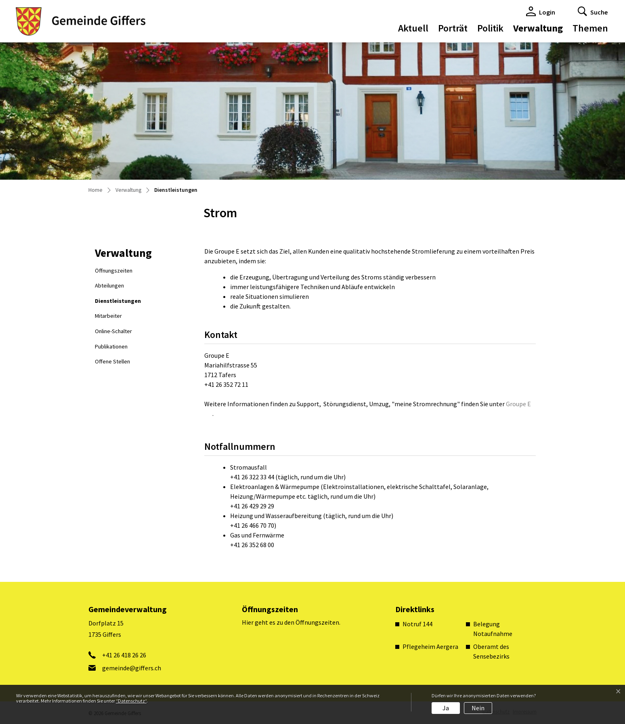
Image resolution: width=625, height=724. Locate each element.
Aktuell (413, 28)
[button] (592, 11)
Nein (478, 708)
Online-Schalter (113, 331)
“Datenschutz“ (131, 701)
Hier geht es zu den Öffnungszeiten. (291, 622)
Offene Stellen (112, 361)
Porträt (453, 28)
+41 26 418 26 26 (124, 655)
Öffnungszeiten (113, 270)
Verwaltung (538, 28)
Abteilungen (109, 285)
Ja (446, 708)
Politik (490, 28)
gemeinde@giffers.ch (131, 668)
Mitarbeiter (108, 315)
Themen (590, 28)
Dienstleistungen (117, 303)
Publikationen (111, 346)
